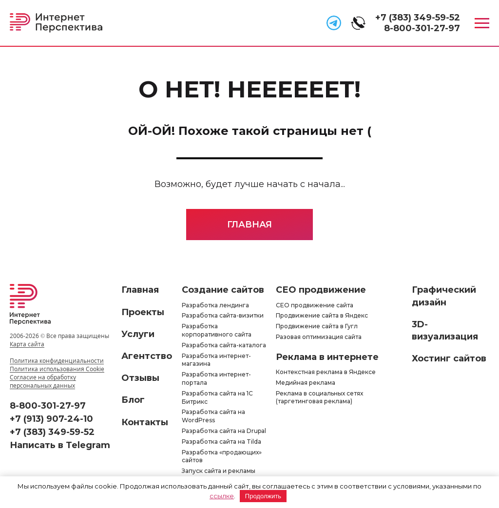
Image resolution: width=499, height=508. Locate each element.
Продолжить (263, 496)
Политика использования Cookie (57, 369)
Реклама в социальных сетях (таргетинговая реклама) (319, 397)
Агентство (146, 356)
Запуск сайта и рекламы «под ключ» (218, 475)
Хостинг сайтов (449, 358)
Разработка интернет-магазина (216, 360)
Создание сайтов (223, 289)
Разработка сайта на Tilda (221, 441)
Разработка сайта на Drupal (224, 430)
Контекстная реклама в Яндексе (326, 372)
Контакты (144, 422)
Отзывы (140, 378)
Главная (249, 224)
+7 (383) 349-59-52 (417, 17)
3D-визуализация (445, 330)
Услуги (137, 334)
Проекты (142, 312)
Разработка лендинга (215, 305)
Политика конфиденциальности (57, 361)
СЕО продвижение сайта (314, 305)
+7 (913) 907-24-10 (51, 419)
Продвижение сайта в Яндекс (322, 315)
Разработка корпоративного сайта (216, 330)
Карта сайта (27, 344)
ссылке (222, 496)
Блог (133, 400)
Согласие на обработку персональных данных (43, 381)
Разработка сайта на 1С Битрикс (217, 397)
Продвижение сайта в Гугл (317, 326)
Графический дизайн (444, 295)
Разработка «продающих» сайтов (222, 456)
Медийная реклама (305, 382)
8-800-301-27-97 (422, 28)
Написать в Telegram (60, 445)
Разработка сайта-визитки (223, 315)
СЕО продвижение (321, 289)
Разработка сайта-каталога (224, 345)
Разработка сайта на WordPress (213, 416)
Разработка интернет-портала (216, 378)
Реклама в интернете (327, 357)
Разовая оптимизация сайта (319, 336)
